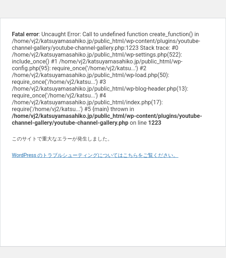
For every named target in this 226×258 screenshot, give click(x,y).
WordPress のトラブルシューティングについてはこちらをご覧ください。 (95, 155)
